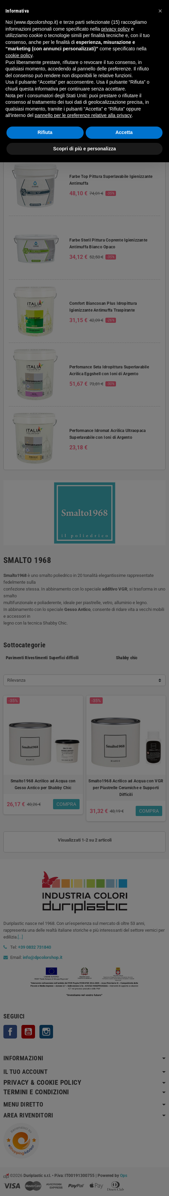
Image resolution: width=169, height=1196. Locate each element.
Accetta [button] (124, 132)
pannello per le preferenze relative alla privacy (83, 115)
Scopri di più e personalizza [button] (84, 148)
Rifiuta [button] (44, 132)
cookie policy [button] (18, 55)
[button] (160, 10)
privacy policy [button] (115, 29)
